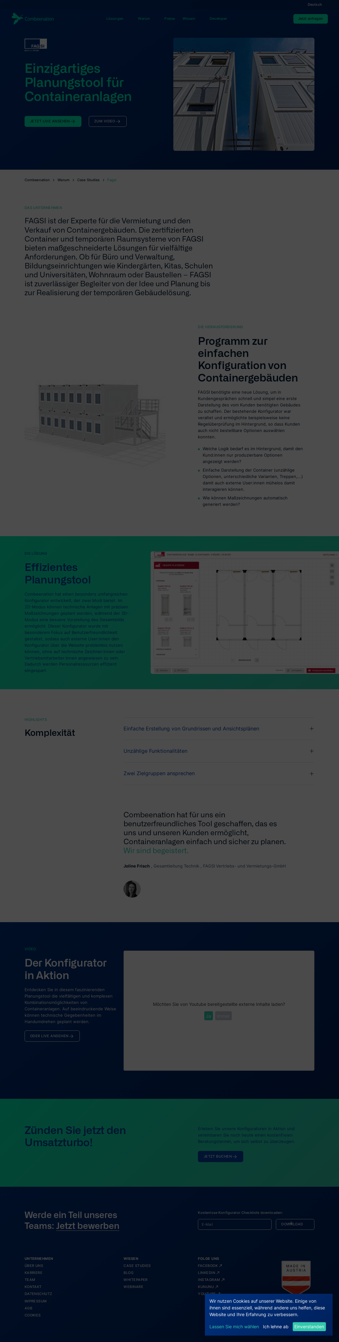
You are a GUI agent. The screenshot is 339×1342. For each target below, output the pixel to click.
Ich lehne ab (276, 1326)
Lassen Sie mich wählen (234, 1326)
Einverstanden (309, 1326)
